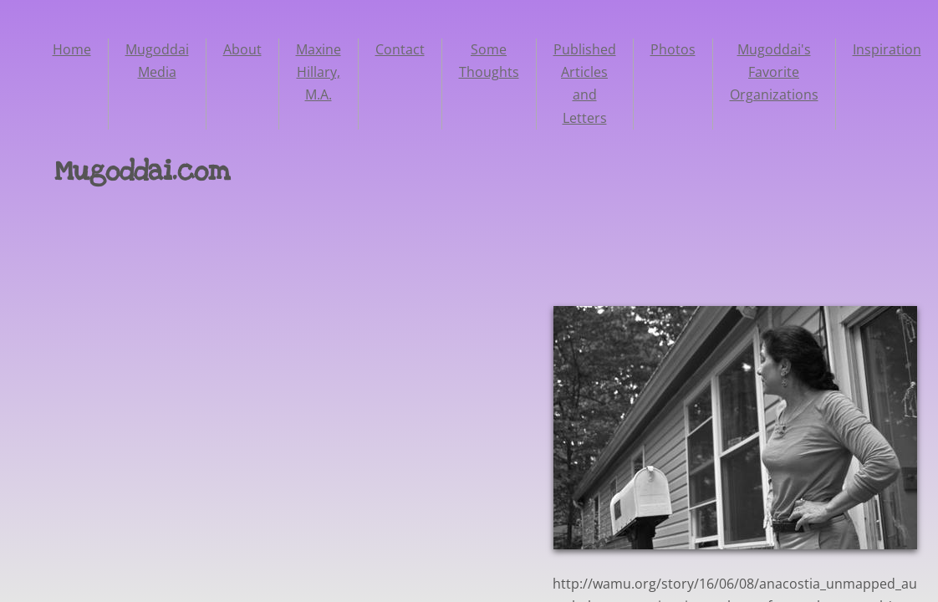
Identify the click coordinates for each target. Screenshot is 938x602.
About (242, 49)
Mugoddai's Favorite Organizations (774, 72)
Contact (400, 49)
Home (72, 49)
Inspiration (887, 49)
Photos (673, 49)
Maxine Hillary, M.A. (318, 72)
